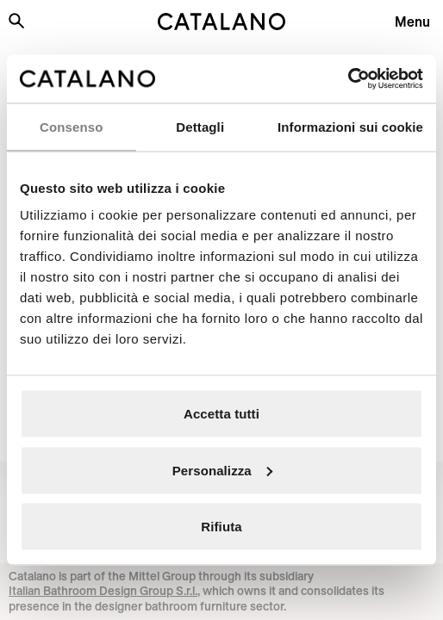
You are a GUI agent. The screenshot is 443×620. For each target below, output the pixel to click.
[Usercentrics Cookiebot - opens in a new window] (347, 79)
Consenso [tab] (71, 126)
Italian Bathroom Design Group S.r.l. (103, 590)
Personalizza (222, 469)
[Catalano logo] (222, 21)
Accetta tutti (221, 413)
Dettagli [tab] (200, 126)
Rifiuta (221, 526)
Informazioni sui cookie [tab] (350, 126)
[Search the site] (16, 20)
